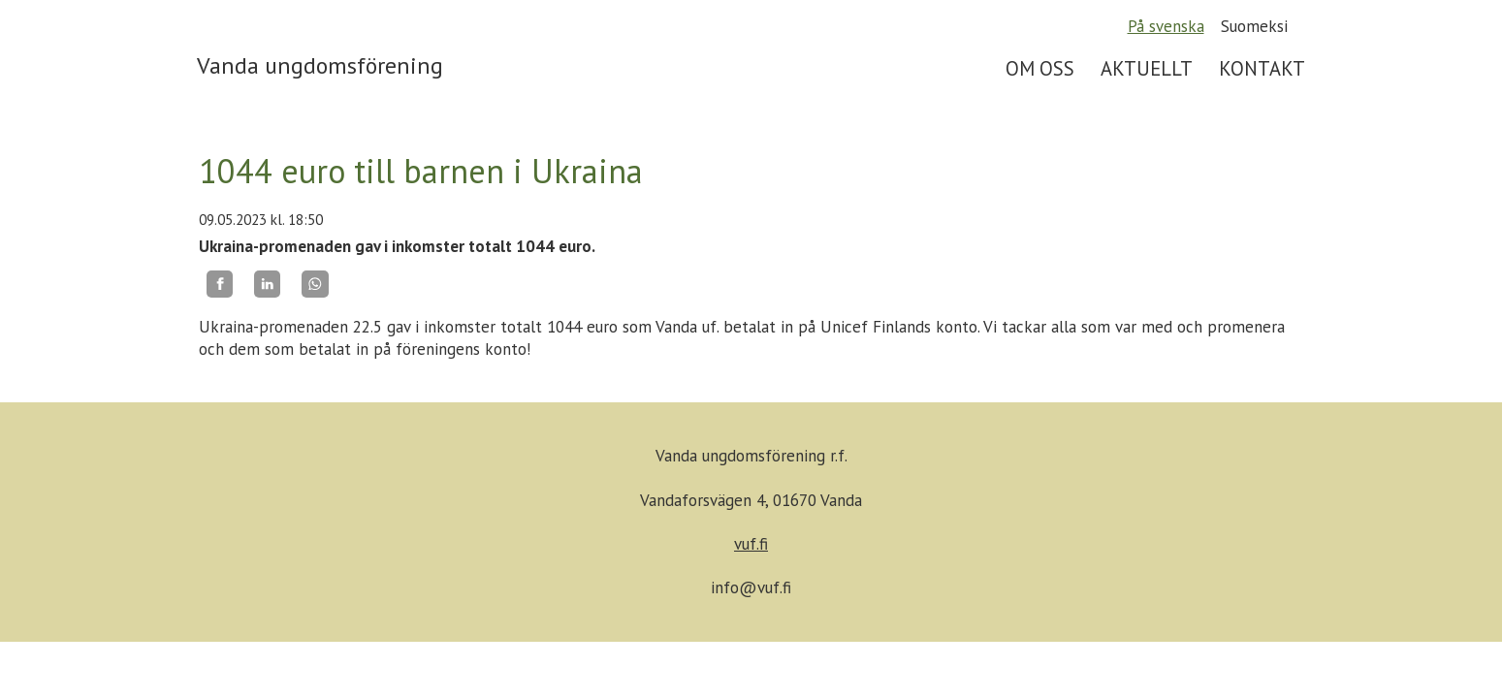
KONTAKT (1262, 68)
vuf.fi (751, 544)
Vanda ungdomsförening (320, 65)
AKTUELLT (1147, 68)
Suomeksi (1254, 26)
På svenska (1166, 26)
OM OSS (1040, 68)
